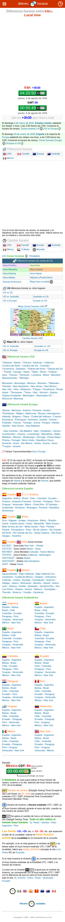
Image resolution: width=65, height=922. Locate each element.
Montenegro (29, 437)
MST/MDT (7, 552)
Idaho (35, 372)
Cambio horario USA (32, 338)
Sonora (28, 589)
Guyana (6, 501)
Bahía (43, 520)
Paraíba (50, 526)
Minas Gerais (31, 526)
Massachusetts (9, 378)
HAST (5, 564)
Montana (41, 383)
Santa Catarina (41, 533)
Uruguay (6, 504)
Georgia (17, 372)
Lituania (21, 434)
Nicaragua (32, 507)
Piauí (28, 530)
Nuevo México (47, 552)
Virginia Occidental (11, 395)
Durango (26, 580)
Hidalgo (6, 583)
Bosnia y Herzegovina (49, 413)
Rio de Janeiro (40, 530)
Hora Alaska (9, 277)
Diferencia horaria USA (18, 356)
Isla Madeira (26, 431)
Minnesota (7, 383)
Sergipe (6, 536)
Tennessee (16, 392)
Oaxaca (13, 586)
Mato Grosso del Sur (12, 526)
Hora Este (35, 265)
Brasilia (52, 520)
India (53, 822)
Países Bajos (54, 437)
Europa (5, 137)
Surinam (37, 501)
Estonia (52, 419)
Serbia (37, 443)
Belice (28, 504)
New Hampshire (21, 386)
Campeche (7, 577)
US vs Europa (52, 128)
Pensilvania (48, 389)
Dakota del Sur (55, 369)
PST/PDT (6, 555)
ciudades (40, 903)
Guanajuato (38, 580)
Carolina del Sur (30, 365)
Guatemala (7, 507)
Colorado (44, 365)
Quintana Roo (47, 586)
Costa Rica (38, 504)
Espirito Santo (17, 523)
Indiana (53, 372)
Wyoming (18, 398)
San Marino (26, 443)
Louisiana (36, 375)
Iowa (4, 375)
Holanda (6, 416)
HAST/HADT (8, 561)
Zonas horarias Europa (50, 140)
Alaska (17, 362)
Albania (6, 410)
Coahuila (6, 580)
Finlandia (6, 422)
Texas (28, 392)
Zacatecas (38, 592)
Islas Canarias (10, 431)
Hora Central (36, 269)
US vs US (8, 292)
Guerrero (50, 580)
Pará (42, 526)
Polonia (6, 440)
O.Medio (23, 249)
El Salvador (51, 504)
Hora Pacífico (9, 265)
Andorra (27, 410)
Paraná (5, 530)
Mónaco (17, 437)
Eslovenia (32, 419)
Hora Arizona (9, 273)
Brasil (25, 498)
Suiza (54, 443)
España (43, 419)
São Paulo (56, 533)
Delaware (20, 369)
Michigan (24, 378)
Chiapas (39, 577)
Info (4, 460)
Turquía (7, 446)
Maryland (55, 375)
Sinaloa (19, 589)
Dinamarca (7, 419)
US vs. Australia (11, 296)
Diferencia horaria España (17, 488)
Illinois (43, 372)
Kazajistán (46, 431)
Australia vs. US (42, 346)
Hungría (46, 422)
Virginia (53, 392)
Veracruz (16, 592)
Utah (35, 392)
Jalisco (15, 583)
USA (8, 154)
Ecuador (52, 498)
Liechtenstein (8, 434)
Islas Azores (18, 426)
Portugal (16, 440)
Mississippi (19, 383)
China (30, 878)
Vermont (43, 392)
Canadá (23, 154)
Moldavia (6, 437)
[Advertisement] (32, 51)
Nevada (7, 386)
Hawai (26, 372)
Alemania (16, 410)
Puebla (22, 586)
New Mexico (50, 386)
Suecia (46, 443)
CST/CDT (7, 549)
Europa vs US (15, 143)
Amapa (22, 520)
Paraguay (48, 501)
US (4, 256)
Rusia (16, 443)
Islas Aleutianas (31, 561)
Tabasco (38, 589)
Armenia (37, 410)
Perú (57, 501)
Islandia (6, 426)
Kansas (13, 375)
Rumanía (6, 443)
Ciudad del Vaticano (41, 416)
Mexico (8, 158)
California (49, 362)
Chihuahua (50, 577)
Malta (57, 434)
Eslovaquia (20, 419)
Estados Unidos (43, 123)
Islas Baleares (33, 426)
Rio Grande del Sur (22, 533)
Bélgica (19, 413)
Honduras (20, 507)
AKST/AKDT (8, 558)
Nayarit (46, 583)
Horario (27, 903)
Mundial (38, 249)
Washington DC (44, 395)
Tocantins (16, 536)
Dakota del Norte (36, 369)
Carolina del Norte (11, 365)
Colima (16, 580)
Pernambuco (17, 530)
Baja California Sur (45, 574)
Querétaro (33, 586)
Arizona (27, 362)
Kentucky (24, 375)
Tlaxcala (6, 592)
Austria (46, 410)
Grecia (37, 422)
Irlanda (55, 422)
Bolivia (17, 498)
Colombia (41, 498)
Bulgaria (16, 416)
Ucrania (16, 446)
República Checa (44, 440)
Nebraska (54, 383)
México (8, 249)
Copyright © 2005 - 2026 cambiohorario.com (32, 917)
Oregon (37, 389)
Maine (46, 375)
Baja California (26, 574)
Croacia (57, 416)
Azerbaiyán (8, 413)
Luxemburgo (33, 434)
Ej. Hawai (34, 822)
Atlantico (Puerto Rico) (41, 277)
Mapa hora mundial (41, 281)
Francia (17, 422)
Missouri (31, 383)
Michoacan (26, 583)
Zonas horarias (15, 256)
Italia (36, 431)
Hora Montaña (10, 269)
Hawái (20, 564)
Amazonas (32, 520)
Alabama (7, 362)
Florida (7, 372)
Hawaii (17, 480)
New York (7, 389)
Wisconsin (7, 398)
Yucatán (27, 592)
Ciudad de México (24, 577)
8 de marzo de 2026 (24, 123)
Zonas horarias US (30, 128)
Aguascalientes (9, 574)
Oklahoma (25, 389)
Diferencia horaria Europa (20, 404)
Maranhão (39, 523)
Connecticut (8, 369)
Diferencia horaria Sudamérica (20, 597)
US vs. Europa (10, 350)
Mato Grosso (52, 523)
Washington (28, 395)
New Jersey (36, 386)
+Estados (34, 256)
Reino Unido (28, 440)
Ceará (5, 523)
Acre (4, 520)
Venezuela (18, 504)
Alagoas (13, 520)
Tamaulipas (49, 589)
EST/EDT (6, 545)
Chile (32, 498)
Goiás (29, 523)
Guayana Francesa (21, 501)
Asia (34, 451)
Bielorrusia (31, 413)
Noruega (41, 437)
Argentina (7, 498)
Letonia (56, 431)
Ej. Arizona (19, 878)
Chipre (26, 416)
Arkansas (37, 362)
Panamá (43, 507)
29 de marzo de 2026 (24, 134)
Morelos (37, 583)
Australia (53, 154)
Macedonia (47, 434)
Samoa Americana (12, 282)
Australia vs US (41, 296)
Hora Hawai (36, 273)
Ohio (16, 389)
